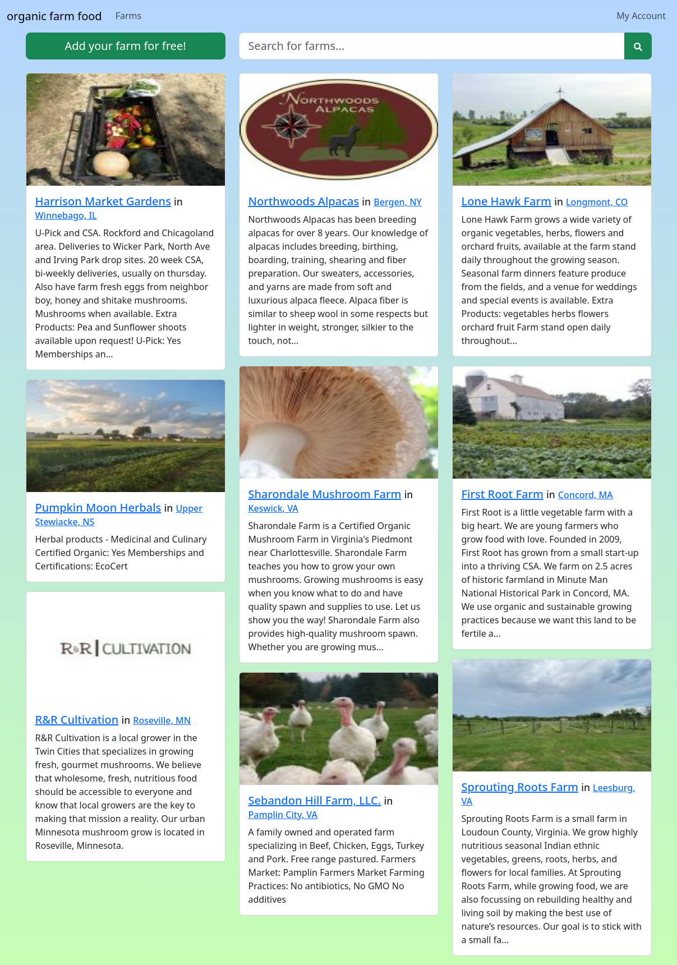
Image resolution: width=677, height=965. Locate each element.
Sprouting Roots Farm (520, 786)
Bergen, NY (398, 202)
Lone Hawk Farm (506, 201)
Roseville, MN (162, 720)
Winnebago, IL (66, 215)
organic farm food (54, 16)
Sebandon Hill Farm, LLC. (314, 800)
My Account (641, 16)
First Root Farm (503, 494)
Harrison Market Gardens (103, 201)
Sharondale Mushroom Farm (325, 494)
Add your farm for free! (125, 45)
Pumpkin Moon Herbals (98, 507)
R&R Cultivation (77, 719)
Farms (129, 16)
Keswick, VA (273, 508)
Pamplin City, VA (282, 814)
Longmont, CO (597, 202)
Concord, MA (585, 495)
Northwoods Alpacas (304, 201)
